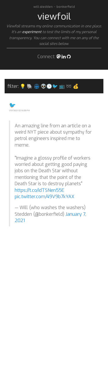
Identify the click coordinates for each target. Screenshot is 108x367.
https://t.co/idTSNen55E (39, 190)
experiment (31, 31)
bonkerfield (65, 7)
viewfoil (54, 16)
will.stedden (43, 7)
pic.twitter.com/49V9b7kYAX (44, 197)
